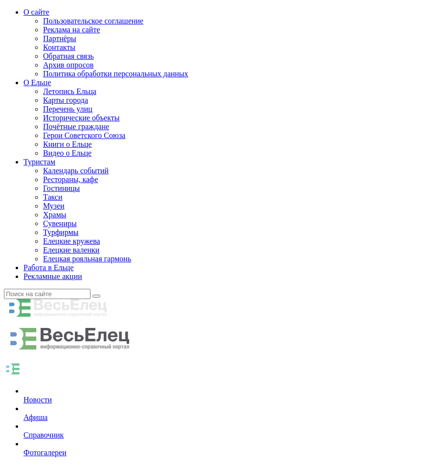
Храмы (55, 214)
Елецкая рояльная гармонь (87, 259)
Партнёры (59, 38)
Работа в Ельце (48, 267)
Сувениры (60, 223)
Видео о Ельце (67, 153)
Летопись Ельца (69, 91)
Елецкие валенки (71, 250)
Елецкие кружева (71, 241)
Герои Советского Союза (84, 135)
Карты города (65, 100)
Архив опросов (68, 65)
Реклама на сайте (71, 29)
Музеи (54, 206)
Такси (53, 197)
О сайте (36, 12)
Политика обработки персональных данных (115, 74)
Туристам (39, 162)
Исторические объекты (81, 118)
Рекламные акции (52, 276)
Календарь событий (76, 170)
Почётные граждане (76, 126)
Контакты (59, 47)
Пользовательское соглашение (93, 21)
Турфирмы (61, 232)
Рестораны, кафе (70, 179)
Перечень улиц (67, 109)
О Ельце (37, 82)
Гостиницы (61, 188)
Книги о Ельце (67, 144)
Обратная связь (68, 56)
